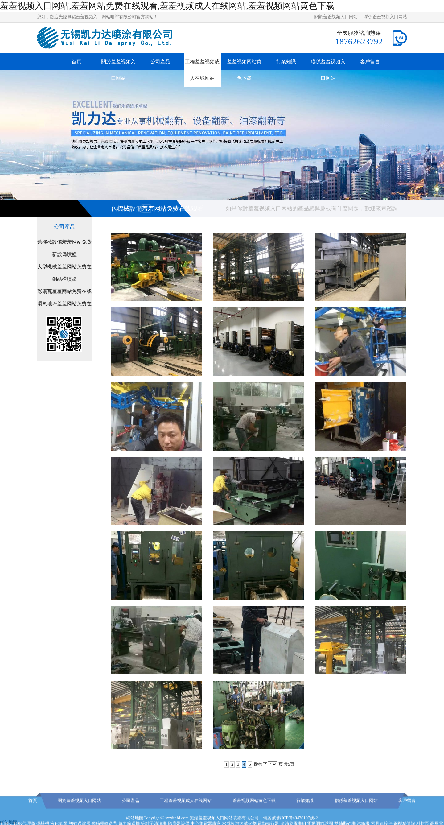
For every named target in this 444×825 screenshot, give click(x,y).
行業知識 (286, 61)
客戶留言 (370, 61)
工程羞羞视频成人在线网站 (202, 70)
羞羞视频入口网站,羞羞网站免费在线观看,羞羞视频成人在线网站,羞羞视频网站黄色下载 (167, 5)
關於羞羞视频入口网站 (336, 16)
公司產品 (160, 61)
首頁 (76, 61)
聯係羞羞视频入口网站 (385, 16)
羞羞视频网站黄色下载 (244, 70)
